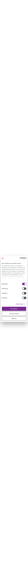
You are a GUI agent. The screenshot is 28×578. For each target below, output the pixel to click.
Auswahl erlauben (14, 313)
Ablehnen (14, 318)
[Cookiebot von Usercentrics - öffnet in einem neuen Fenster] (20, 258)
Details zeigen (19, 304)
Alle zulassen (14, 308)
